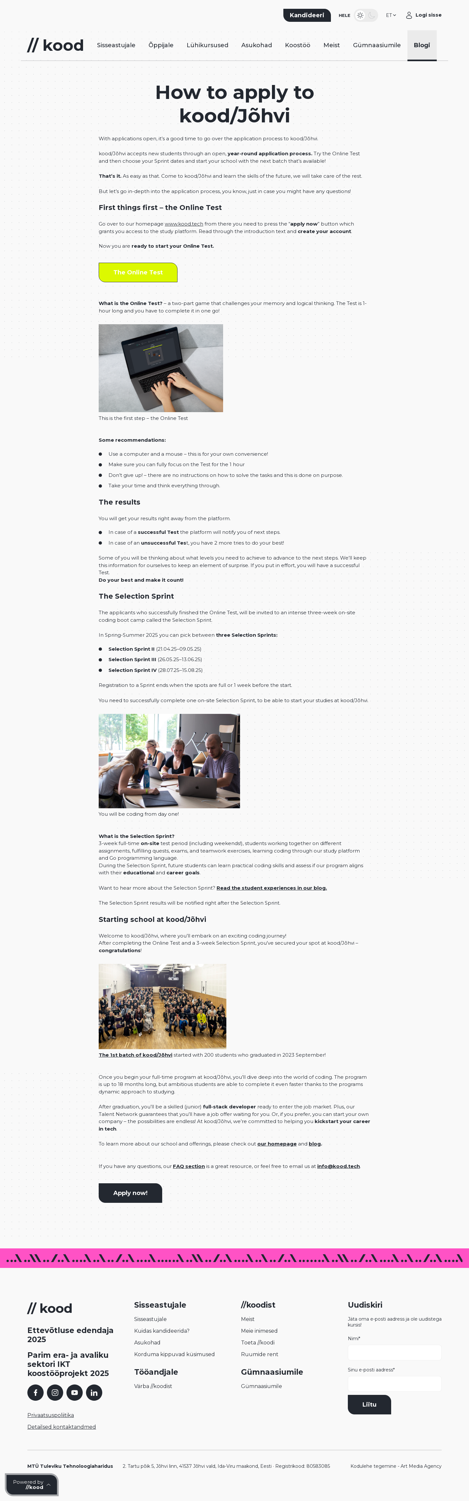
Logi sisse (429, 18)
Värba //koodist (153, 1397)
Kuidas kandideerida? (162, 1342)
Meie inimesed (259, 1342)
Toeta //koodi (258, 1353)
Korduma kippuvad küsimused (174, 1365)
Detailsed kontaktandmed (61, 1438)
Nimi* (395, 1358)
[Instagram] (55, 1403)
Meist (331, 53)
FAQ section (189, 1177)
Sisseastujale (116, 53)
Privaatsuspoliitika (50, 1426)
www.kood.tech (184, 235)
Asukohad (256, 53)
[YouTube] (74, 1403)
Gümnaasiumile (377, 53)
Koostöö (297, 53)
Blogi (422, 53)
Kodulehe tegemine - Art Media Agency (396, 1477)
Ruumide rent (259, 1365)
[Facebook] (35, 1403)
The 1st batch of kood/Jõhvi (135, 1066)
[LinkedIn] (94, 1403)
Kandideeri (307, 17)
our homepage (277, 1155)
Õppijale (161, 53)
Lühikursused (207, 53)
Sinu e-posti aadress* (395, 1390)
